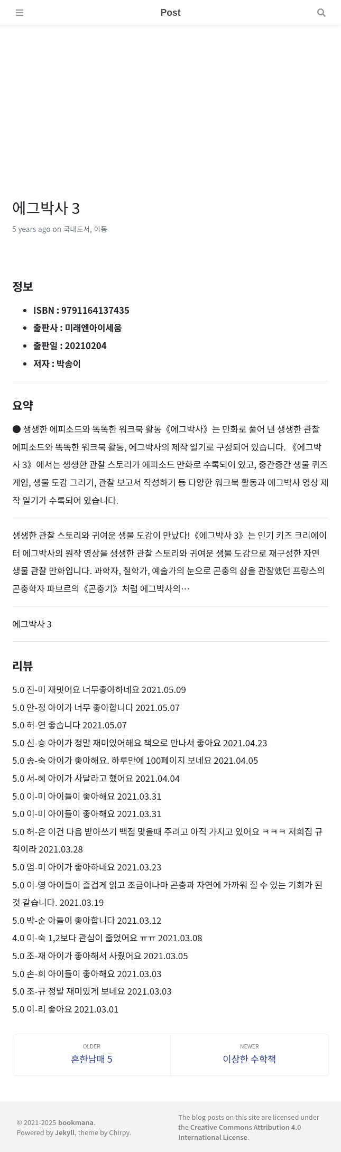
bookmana (76, 1122)
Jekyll (65, 1132)
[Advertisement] (170, 99)
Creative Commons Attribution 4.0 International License (239, 1132)
